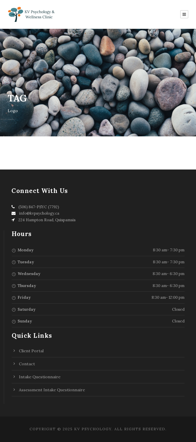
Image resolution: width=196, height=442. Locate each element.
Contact (27, 363)
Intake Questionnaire (39, 376)
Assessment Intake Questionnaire (52, 389)
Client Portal (31, 350)
